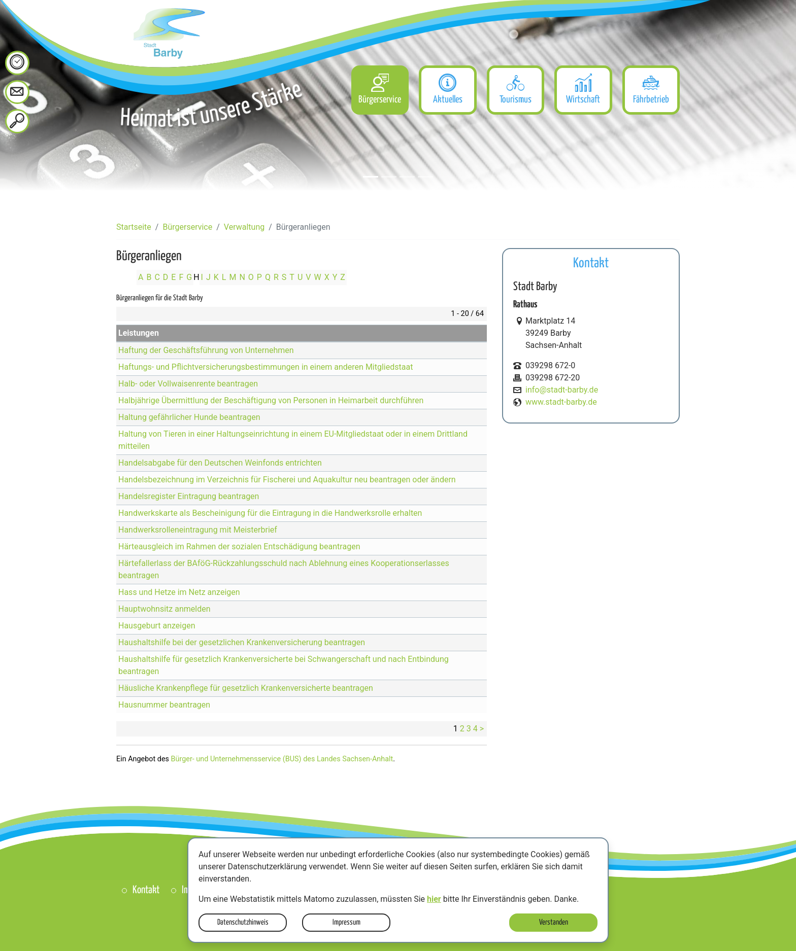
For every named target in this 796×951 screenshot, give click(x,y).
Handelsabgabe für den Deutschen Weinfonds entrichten (220, 463)
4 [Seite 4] (475, 728)
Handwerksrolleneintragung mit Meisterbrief (197, 530)
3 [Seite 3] (469, 728)
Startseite (133, 227)
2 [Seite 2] (462, 728)
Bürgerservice (187, 227)
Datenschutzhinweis (243, 922)
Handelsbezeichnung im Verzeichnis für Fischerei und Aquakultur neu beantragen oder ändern (287, 479)
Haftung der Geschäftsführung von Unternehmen (206, 350)
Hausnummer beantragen (164, 705)
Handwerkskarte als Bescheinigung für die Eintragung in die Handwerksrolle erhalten (270, 513)
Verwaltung (244, 227)
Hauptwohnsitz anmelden (164, 609)
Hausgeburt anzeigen (156, 625)
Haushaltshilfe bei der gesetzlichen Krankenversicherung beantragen (241, 642)
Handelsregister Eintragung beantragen (188, 496)
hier (434, 899)
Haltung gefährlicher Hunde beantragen (189, 417)
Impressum (346, 922)
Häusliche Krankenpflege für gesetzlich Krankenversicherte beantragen (245, 688)
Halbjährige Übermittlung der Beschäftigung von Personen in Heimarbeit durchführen (270, 400)
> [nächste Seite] (482, 728)
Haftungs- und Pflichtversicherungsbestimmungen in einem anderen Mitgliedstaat (265, 367)
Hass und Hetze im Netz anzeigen (179, 592)
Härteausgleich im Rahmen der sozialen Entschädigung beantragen (239, 546)
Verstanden (553, 922)
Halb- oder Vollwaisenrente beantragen (188, 384)
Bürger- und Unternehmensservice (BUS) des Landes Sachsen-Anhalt (282, 759)
